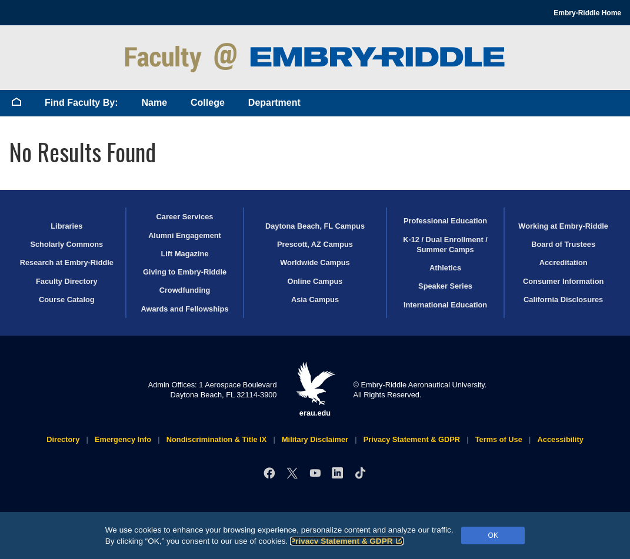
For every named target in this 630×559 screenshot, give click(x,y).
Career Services (185, 216)
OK (493, 535)
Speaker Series (445, 286)
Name (154, 103)
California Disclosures (563, 299)
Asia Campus (315, 299)
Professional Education (445, 220)
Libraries (66, 226)
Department (274, 103)
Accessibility (561, 439)
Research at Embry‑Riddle (67, 262)
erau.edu (315, 389)
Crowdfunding (185, 290)
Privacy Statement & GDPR (347, 541)
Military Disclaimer (315, 439)
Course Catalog (67, 299)
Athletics (445, 267)
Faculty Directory (67, 281)
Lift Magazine (184, 253)
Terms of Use (498, 439)
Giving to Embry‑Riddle (184, 271)
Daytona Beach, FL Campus (315, 226)
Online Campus (315, 281)
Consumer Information (563, 281)
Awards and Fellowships (184, 308)
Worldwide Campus (315, 262)
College (208, 103)
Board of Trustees (563, 244)
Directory (62, 439)
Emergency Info (123, 439)
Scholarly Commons (66, 244)
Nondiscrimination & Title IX (216, 439)
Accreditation (563, 262)
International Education (445, 304)
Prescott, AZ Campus (315, 244)
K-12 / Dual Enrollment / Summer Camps (445, 244)
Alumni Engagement (184, 235)
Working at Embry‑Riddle (563, 226)
